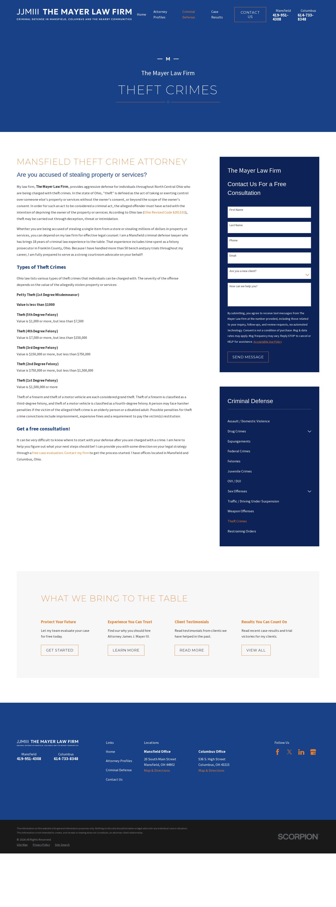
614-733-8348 (306, 17)
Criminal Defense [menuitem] (188, 14)
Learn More (132, 650)
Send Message (248, 357)
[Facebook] (277, 752)
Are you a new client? (243, 271)
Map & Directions (157, 770)
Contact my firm (76, 453)
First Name (236, 210)
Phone (234, 240)
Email (233, 255)
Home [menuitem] (141, 14)
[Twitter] (289, 752)
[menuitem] (269, 421)
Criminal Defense (119, 770)
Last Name (236, 225)
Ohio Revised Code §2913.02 (164, 212)
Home (110, 751)
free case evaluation (47, 453)
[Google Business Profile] (313, 752)
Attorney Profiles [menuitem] (160, 14)
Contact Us (250, 14)
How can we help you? (244, 286)
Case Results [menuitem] (217, 14)
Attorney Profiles (119, 761)
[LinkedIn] (301, 752)
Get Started (64, 650)
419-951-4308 (280, 17)
